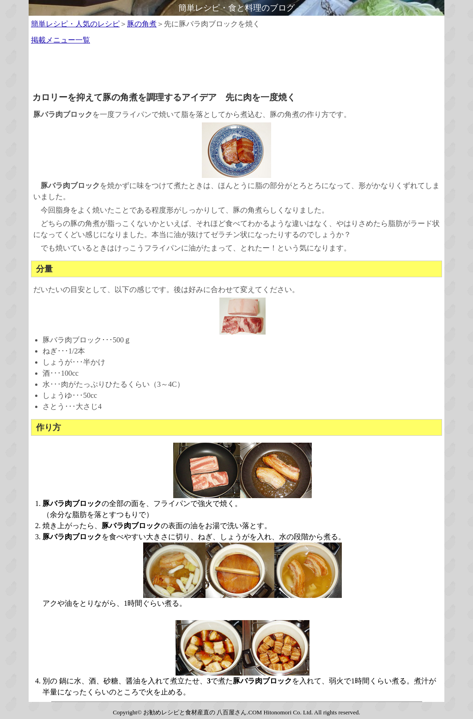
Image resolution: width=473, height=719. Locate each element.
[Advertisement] (236, 71)
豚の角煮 (142, 24)
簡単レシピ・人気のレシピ (75, 24)
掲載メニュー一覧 (60, 40)
